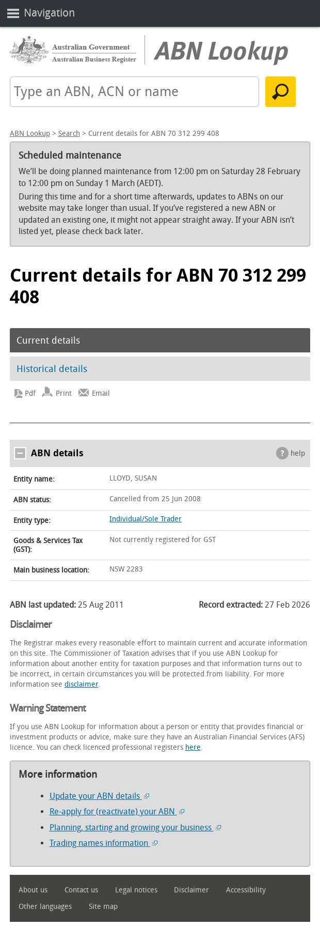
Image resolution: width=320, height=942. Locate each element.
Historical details (52, 369)
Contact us (81, 890)
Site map (103, 906)
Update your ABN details (99, 796)
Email (101, 393)
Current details (48, 340)
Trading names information (103, 843)
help (298, 453)
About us (33, 890)
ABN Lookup (30, 133)
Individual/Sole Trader (145, 519)
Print (64, 393)
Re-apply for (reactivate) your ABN (117, 811)
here (193, 747)
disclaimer (82, 684)
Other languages (45, 906)
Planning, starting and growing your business (135, 827)
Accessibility (246, 890)
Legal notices (136, 890)
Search (69, 133)
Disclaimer (191, 890)
